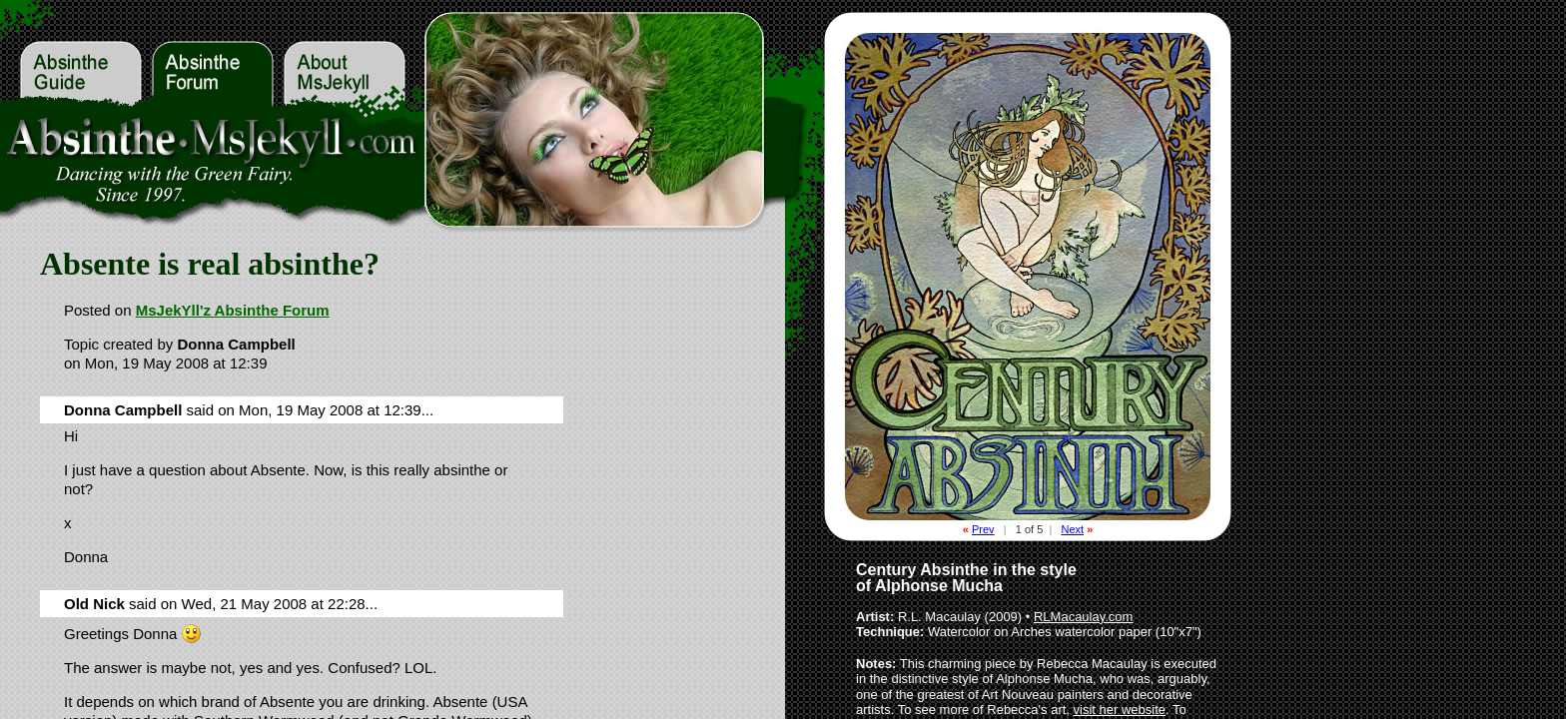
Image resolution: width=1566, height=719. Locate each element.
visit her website (1120, 709)
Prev (983, 529)
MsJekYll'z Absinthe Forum (233, 310)
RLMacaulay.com (1083, 616)
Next (1072, 529)
